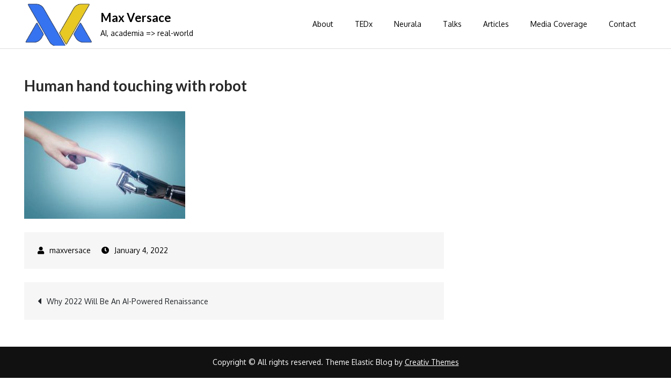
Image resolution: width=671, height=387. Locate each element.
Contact (622, 23)
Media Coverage (558, 23)
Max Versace (135, 17)
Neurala (407, 23)
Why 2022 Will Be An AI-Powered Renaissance (127, 301)
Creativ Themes (432, 362)
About (322, 23)
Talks (452, 23)
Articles (496, 23)
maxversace (70, 250)
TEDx (364, 23)
